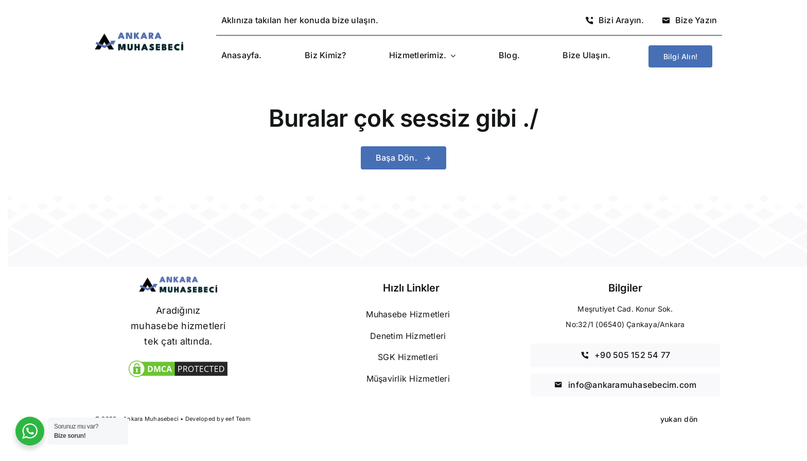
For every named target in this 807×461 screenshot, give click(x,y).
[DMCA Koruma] (178, 362)
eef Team (238, 418)
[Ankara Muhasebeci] (139, 36)
